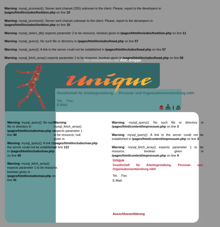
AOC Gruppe (130, 60)
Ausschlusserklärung (129, 214)
